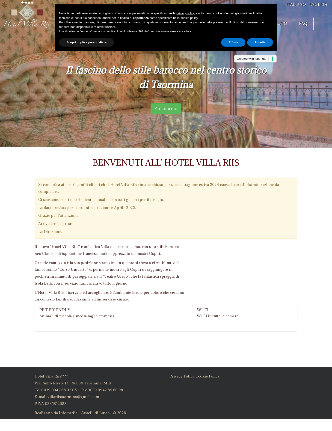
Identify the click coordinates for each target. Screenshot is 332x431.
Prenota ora (166, 108)
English (318, 4)
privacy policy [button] (185, 13)
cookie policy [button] (189, 18)
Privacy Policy (181, 376)
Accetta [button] (260, 42)
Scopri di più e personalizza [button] (86, 42)
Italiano (296, 4)
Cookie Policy (208, 376)
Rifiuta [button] (233, 42)
